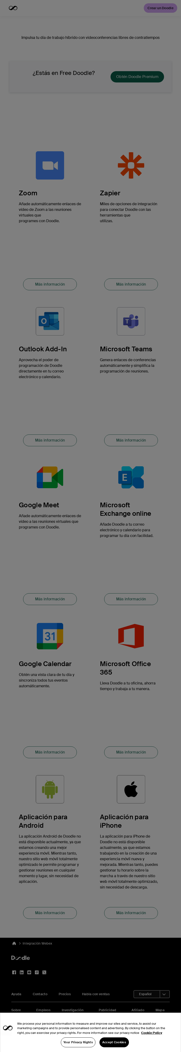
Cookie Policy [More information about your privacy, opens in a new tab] (151, 1037)
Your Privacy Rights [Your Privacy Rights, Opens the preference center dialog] (78, 1047)
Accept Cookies (114, 1047)
